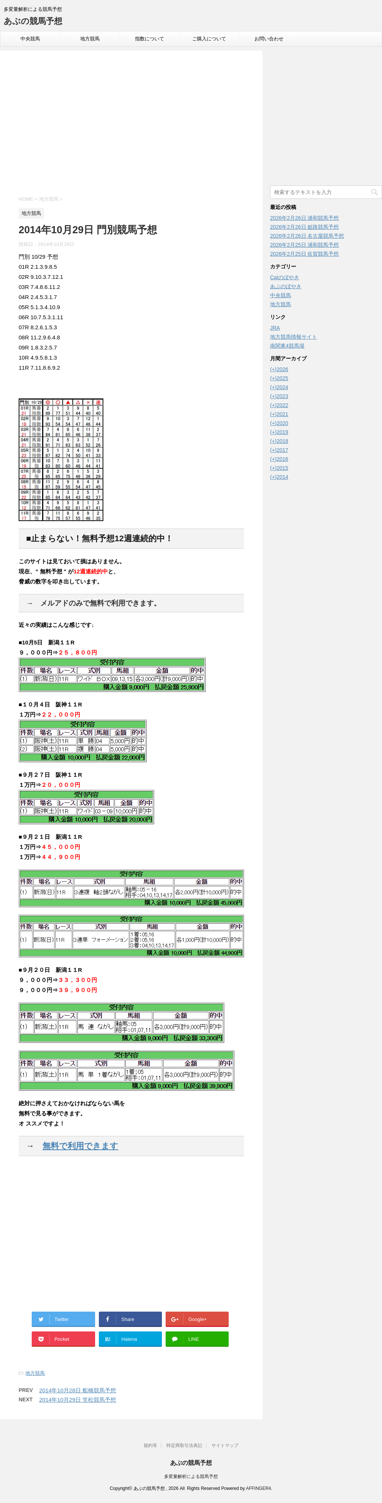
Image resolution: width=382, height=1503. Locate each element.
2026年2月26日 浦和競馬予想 (304, 218)
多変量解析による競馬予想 (191, 1476)
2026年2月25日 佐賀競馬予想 (304, 254)
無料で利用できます (80, 1146)
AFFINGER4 (258, 1488)
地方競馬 (90, 38)
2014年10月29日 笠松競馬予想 (77, 1399)
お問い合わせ (269, 38)
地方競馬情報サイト (293, 337)
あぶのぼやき (285, 286)
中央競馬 (30, 38)
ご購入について (209, 38)
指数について (149, 38)
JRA (275, 328)
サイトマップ (225, 1445)
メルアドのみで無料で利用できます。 (100, 603)
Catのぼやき (284, 277)
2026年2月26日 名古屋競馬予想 (307, 236)
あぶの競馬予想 (33, 21)
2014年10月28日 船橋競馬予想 (77, 1390)
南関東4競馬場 (287, 346)
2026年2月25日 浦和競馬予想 (304, 245)
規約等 (150, 1445)
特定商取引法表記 (184, 1445)
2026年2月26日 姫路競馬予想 (304, 227)
